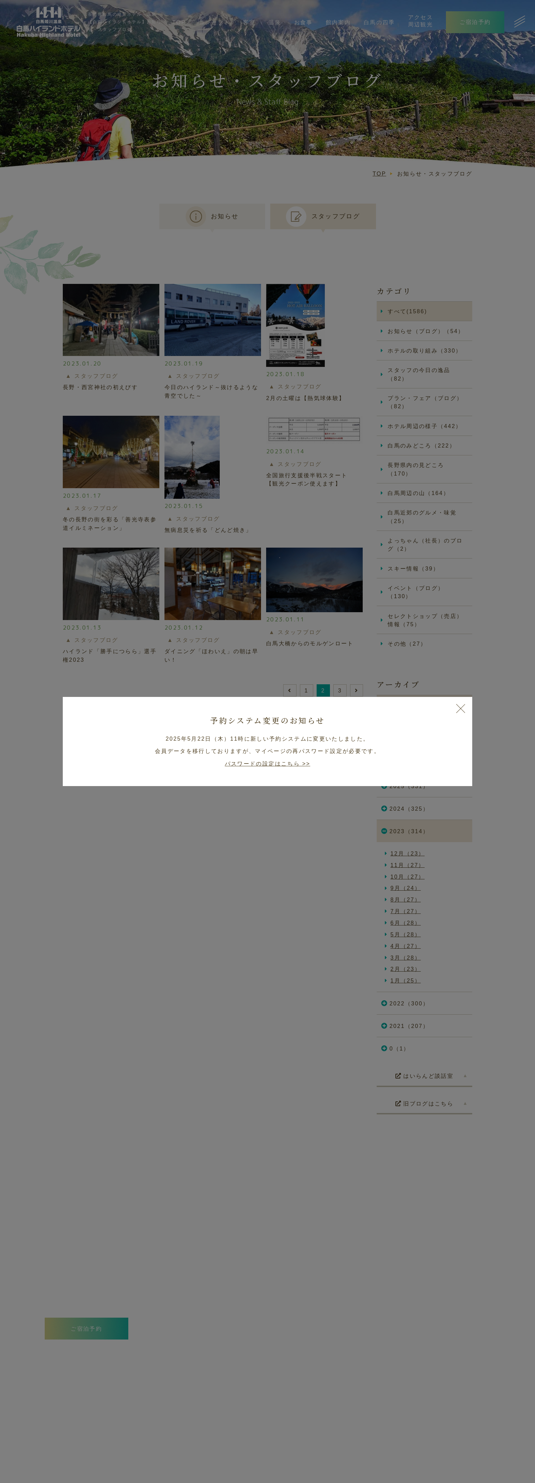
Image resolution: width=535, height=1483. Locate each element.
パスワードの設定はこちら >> (267, 763)
